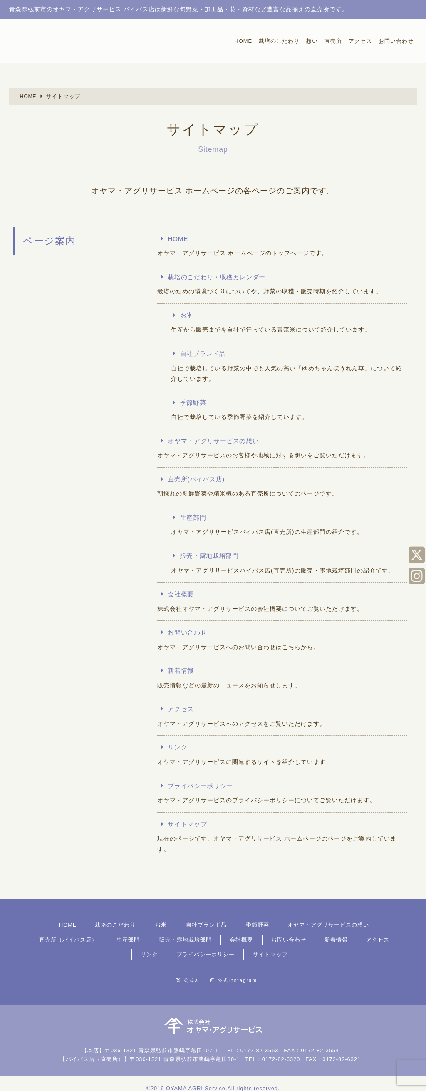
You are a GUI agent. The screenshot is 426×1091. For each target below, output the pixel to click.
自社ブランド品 (205, 353)
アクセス (360, 41)
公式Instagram (251, 970)
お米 (188, 315)
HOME (243, 41)
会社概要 (182, 594)
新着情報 (182, 670)
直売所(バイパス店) (199, 479)
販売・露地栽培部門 (213, 556)
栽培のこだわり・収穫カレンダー (221, 276)
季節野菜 (195, 402)
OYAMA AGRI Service (195, 1077)
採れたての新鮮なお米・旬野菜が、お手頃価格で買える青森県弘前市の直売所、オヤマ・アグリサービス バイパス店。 (58, 40)
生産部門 (195, 517)
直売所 (333, 41)
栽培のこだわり (279, 41)
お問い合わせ (396, 41)
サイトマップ (189, 824)
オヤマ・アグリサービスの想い (217, 440)
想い (312, 41)
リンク (178, 747)
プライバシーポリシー (203, 786)
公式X (176, 970)
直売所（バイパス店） (358, 924)
